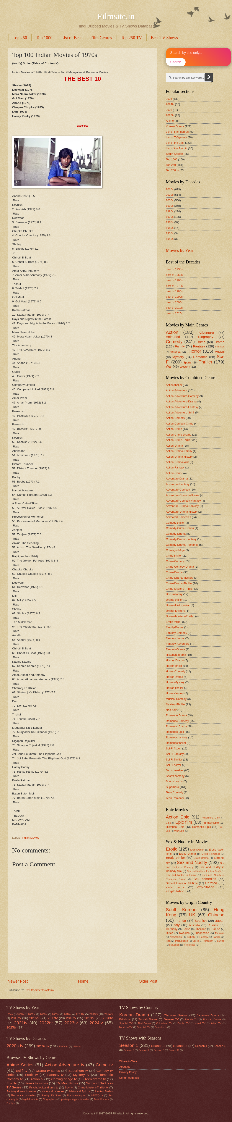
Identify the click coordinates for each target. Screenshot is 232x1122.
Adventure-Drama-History (182, 511)
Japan (219, 920)
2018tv (71, 1018)
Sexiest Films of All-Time (182, 883)
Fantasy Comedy (176, 632)
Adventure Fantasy (177, 484)
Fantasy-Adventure (178, 643)
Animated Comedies (178, 517)
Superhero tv (78, 1070)
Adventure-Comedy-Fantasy (183, 500)
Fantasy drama (175, 638)
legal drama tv (30, 1099)
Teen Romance (175, 798)
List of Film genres (177, 131)
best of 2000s (174, 302)
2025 (169, 109)
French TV (191, 1019)
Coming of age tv (64, 1079)
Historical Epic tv (79, 1091)
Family (180, 346)
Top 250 (20, 37)
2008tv (43, 1014)
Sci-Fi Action (173, 748)
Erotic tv (31, 1075)
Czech (196, 941)
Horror (194, 351)
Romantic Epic (175, 731)
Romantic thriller (176, 742)
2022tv (46, 1022)
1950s (169, 227)
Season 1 (128, 1045)
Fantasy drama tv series (21, 1091)
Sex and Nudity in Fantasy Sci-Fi (204, 871)
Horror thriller (174, 665)
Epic (168, 823)
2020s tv (15, 1045)
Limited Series (104, 1091)
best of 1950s (174, 274)
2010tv (68, 1014)
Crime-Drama (174, 572)
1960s (169, 222)
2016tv (34, 1018)
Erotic (171, 848)
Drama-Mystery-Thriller (180, 616)
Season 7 (144, 1050)
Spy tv (69, 1087)
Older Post (148, 981)
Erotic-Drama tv (101, 1099)
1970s (169, 216)
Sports (187, 362)
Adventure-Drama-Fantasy (182, 506)
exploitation (205, 887)
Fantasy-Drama (175, 649)
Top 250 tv (172, 170)
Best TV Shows (164, 37)
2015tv (16, 1018)
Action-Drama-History (179, 456)
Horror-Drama (174, 676)
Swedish (184, 933)
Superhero (172, 787)
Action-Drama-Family (179, 451)
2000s (169, 200)
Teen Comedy (174, 792)
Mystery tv (81, 1075)
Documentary (174, 594)
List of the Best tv (176, 148)
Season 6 (219, 1046)
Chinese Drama (175, 1015)
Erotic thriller (173, 621)
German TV (171, 1019)
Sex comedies (174, 770)
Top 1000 (44, 37)
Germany (171, 929)
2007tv (32, 1014)
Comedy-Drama (176, 533)
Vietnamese (189, 945)
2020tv (108, 1018)
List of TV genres (176, 137)
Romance (200, 357)
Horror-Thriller (174, 687)
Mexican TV (125, 1027)
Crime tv (104, 1064)
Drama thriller (174, 599)
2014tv (108, 1014)
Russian (213, 925)
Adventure (206, 332)
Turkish (190, 937)
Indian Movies (30, 837)
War (169, 366)
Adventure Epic (211, 817)
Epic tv (12, 1083)
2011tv (80, 1014)
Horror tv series (36, 1083)
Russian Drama (212, 1019)
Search (175, 62)
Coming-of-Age (175, 550)
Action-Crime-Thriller (178, 440)
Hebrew (203, 937)
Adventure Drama (177, 478)
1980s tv (77, 1046)
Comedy (174, 341)
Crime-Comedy (175, 561)
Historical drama (176, 654)
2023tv (71, 1022)
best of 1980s (174, 291)
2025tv (170, 115)
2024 (169, 98)
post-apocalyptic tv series (75, 1099)
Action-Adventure (176, 390)
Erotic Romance (211, 853)
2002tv (20, 1014)
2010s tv (42, 1046)
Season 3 (180, 1046)
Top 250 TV (131, 37)
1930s (169, 233)
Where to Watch (129, 1061)
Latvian (220, 941)
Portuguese (181, 941)
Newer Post (18, 981)
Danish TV (183, 1023)
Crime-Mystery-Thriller (179, 588)
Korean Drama (175, 126)
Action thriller (174, 385)
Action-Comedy (175, 418)
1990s (169, 205)
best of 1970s (174, 285)
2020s (169, 194)
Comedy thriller (175, 522)
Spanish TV (125, 1023)
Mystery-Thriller (175, 704)
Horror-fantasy (175, 693)
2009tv (56, 1014)
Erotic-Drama (201, 858)
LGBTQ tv (97, 1095)
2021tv (21, 1022)
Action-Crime (174, 429)
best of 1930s (174, 269)
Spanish (200, 920)
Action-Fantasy (175, 467)
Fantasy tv (55, 1075)
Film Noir (219, 346)
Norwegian (176, 937)
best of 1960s (174, 280)
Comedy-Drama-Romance (182, 544)
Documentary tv (76, 1095)
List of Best (71, 37)
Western (185, 366)
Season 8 (159, 1050)
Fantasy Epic (211, 822)
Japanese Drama (208, 1015)
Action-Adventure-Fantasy (182, 407)
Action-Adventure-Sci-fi (180, 412)
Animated (173, 337)
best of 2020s (174, 313)
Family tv (11, 1103)
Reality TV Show (52, 1095)
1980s (169, 211)
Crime (200, 342)
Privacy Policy (128, 1072)
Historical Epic (175, 826)
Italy (176, 925)
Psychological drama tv (43, 1087)
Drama (219, 342)
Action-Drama (174, 445)
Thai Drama (144, 1023)
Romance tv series (23, 1095)
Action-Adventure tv (64, 1064)
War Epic (179, 831)
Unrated (211, 883)
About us (124, 1066)
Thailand (200, 929)
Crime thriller (174, 555)
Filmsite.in (116, 16)
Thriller (205, 361)
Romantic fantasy (176, 737)
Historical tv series (52, 1091)
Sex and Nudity (192, 862)
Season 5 (128, 1050)
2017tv (53, 1018)
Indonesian (202, 933)
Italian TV (216, 1023)
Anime (170, 120)
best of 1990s (174, 296)
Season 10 (174, 1050)
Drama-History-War (178, 605)
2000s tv (63, 1046)
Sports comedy (175, 776)
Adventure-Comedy (178, 489)
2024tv (170, 104)
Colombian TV (164, 1023)
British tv (125, 1019)
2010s (169, 189)
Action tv (36, 1079)
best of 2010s (174, 307)
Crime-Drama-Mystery (179, 577)
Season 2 (158, 1046)
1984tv (10, 1014)
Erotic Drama (187, 853)
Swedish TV (143, 1027)
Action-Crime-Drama (178, 434)
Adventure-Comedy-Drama (182, 495)
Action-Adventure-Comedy (182, 396)
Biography (205, 337)
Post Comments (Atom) (39, 990)
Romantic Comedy (177, 721)
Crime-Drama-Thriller (179, 583)
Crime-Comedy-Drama (180, 566)
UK (192, 914)
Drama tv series (48, 1070)
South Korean (174, 153)
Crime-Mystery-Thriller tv (93, 1087)
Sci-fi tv (21, 1070)
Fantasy (199, 346)
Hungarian (208, 941)
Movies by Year (179, 250)
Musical (219, 351)
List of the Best (175, 142)
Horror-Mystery (175, 682)
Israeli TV (199, 1023)
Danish (215, 929)
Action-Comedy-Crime (179, 423)
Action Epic (177, 816)
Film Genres (101, 37)
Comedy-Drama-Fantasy (181, 539)
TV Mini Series (67, 1083)
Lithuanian (174, 945)
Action (172, 332)
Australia (194, 925)
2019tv (89, 1018)
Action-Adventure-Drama (181, 401)
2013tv (94, 1014)
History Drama (175, 660)
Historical (175, 351)
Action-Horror (174, 473)
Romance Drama (176, 715)
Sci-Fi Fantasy (175, 754)
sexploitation (175, 891)
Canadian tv (161, 1027)
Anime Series (20, 1064)
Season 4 (201, 1046)
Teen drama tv (95, 1079)
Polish (186, 929)
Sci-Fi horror (173, 765)
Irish (168, 941)
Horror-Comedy (175, 671)
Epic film (183, 822)
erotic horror (175, 887)
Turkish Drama (148, 1019)
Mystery (178, 357)
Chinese (216, 914)
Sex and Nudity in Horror (181, 875)
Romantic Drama (176, 726)
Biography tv (50, 1099)
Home (83, 981)
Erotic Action (197, 849)
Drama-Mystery (175, 610)
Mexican (219, 933)
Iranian (217, 937)
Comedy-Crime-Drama (180, 528)
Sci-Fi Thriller (174, 759)
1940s (169, 239)
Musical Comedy (176, 699)
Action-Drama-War (177, 462)
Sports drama (174, 781)
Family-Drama (174, 627)
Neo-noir (171, 710)
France (180, 920)
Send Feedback (129, 1077)
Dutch (169, 933)
